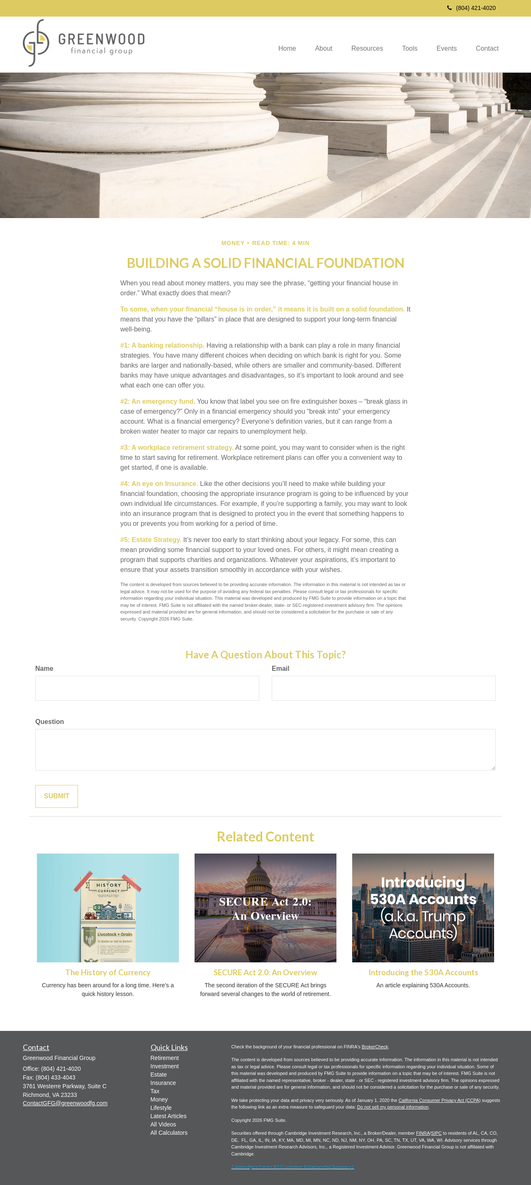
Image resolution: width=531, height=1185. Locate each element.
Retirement (165, 1058)
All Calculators (169, 1132)
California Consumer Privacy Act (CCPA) (440, 1100)
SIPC (436, 1133)
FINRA (423, 1133)
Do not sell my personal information (393, 1106)
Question (49, 721)
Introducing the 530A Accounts (423, 972)
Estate (159, 1074)
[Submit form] (56, 796)
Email (281, 668)
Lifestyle (161, 1107)
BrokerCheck (375, 1046)
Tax (155, 1091)
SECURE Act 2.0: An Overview (265, 972)
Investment (165, 1066)
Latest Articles (169, 1116)
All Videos (163, 1124)
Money (159, 1099)
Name (44, 668)
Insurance (163, 1083)
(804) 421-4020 (471, 8)
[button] (316, 44)
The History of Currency (108, 972)
